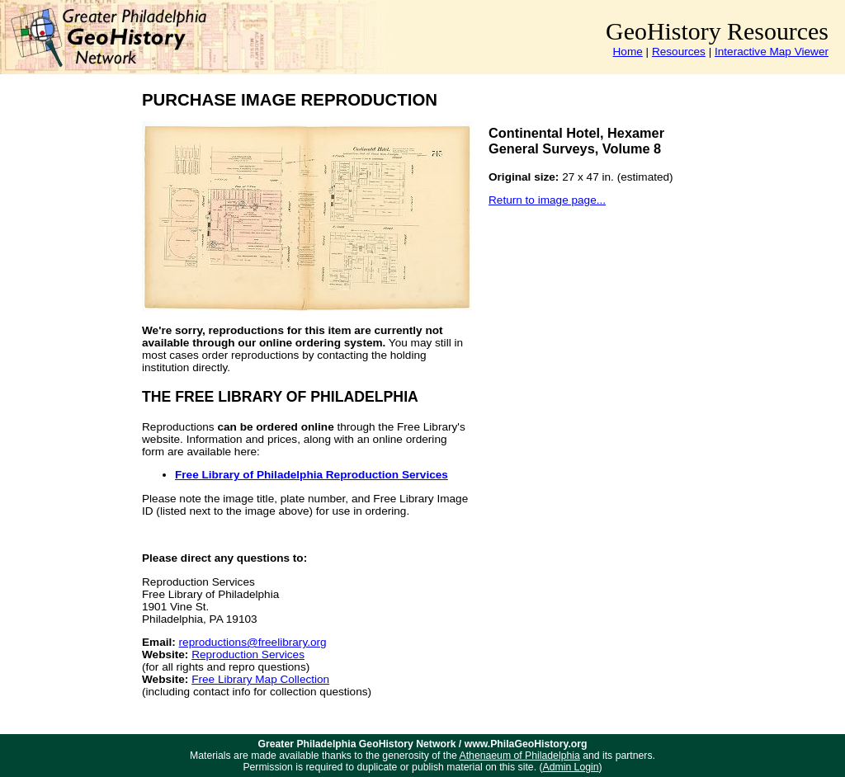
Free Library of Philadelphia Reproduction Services (311, 475)
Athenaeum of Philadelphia (520, 755)
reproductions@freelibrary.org (253, 642)
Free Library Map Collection (260, 679)
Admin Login (571, 767)
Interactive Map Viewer (771, 51)
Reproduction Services (247, 654)
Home (628, 51)
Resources (679, 51)
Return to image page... (547, 200)
